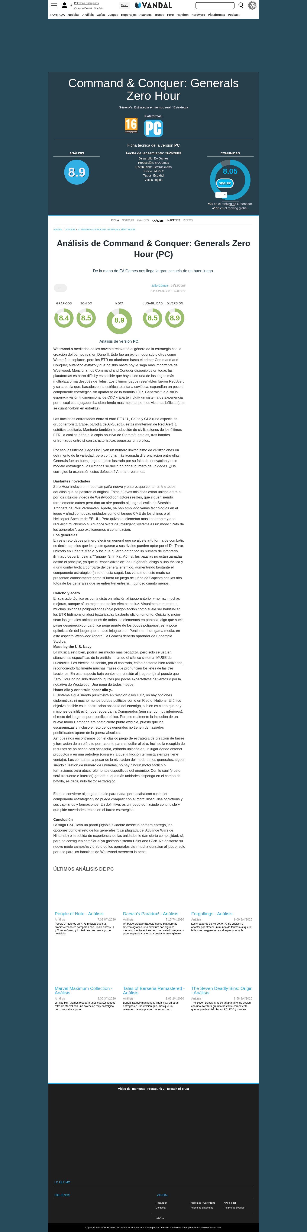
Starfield (98, 8)
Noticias (73, 14)
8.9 (76, 172)
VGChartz (161, 1218)
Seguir (225, 183)
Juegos (113, 14)
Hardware (198, 14)
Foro (170, 14)
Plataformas (216, 14)
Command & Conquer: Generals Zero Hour (153, 89)
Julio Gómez (159, 285)
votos (230, 205)
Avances (145, 14)
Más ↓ (124, 5)
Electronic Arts (162, 167)
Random (183, 14)
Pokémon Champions (86, 3)
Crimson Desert (83, 8)
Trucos (159, 14)
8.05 (230, 171)
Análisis (88, 14)
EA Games (161, 158)
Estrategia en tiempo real (152, 107)
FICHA (115, 220)
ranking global (237, 208)
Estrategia (180, 107)
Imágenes (173, 220)
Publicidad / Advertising (202, 1202)
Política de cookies (234, 1207)
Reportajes (128, 14)
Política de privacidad (201, 1207)
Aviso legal (230, 1202)
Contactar (161, 1207)
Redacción (161, 1202)
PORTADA (57, 14)
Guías (101, 14)
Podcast (233, 14)
